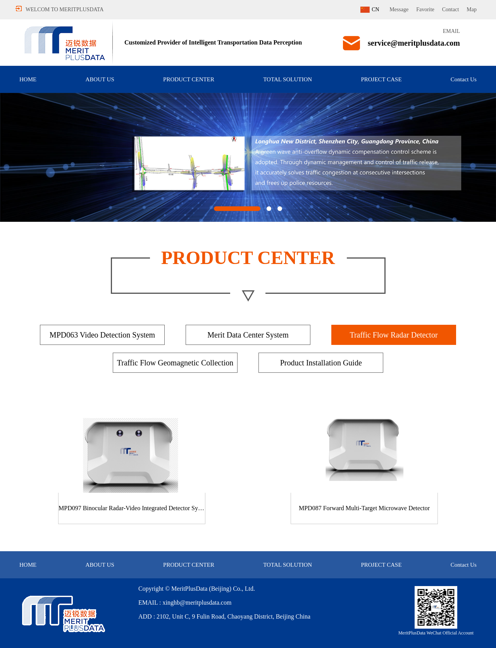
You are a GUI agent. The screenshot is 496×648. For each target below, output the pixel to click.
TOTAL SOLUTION (287, 79)
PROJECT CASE (381, 79)
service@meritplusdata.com (414, 43)
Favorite (425, 9)
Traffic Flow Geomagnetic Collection (175, 362)
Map (472, 9)
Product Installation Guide (321, 362)
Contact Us (464, 79)
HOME (27, 79)
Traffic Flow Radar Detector (393, 335)
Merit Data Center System (247, 335)
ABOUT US (99, 79)
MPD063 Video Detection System (102, 335)
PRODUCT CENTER (188, 79)
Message (398, 9)
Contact (450, 9)
